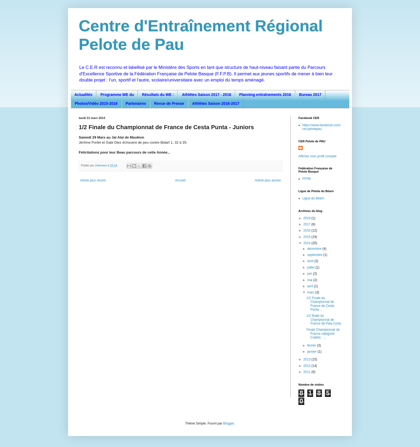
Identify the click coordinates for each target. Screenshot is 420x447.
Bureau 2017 (310, 94)
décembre (314, 249)
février (312, 345)
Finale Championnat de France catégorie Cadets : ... (323, 333)
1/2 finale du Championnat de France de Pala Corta (323, 319)
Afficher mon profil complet (317, 156)
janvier (312, 351)
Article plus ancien (268, 180)
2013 (307, 359)
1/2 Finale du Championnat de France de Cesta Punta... (320, 303)
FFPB (306, 179)
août (310, 261)
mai (310, 280)
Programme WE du (117, 94)
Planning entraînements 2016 (265, 94)
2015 (307, 237)
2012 (307, 366)
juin (310, 273)
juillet (311, 267)
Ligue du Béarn (313, 198)
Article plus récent (93, 180)
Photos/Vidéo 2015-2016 (96, 103)
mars (311, 292)
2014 (307, 243)
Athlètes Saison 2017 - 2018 (206, 94)
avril (310, 286)
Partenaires (136, 103)
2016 (307, 230)
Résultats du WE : (158, 94)
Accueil (180, 180)
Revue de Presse (169, 103)
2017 (307, 224)
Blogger (228, 423)
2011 (307, 372)
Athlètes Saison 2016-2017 (215, 103)
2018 (307, 218)
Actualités (83, 94)
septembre (315, 255)
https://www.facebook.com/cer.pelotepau (321, 127)
